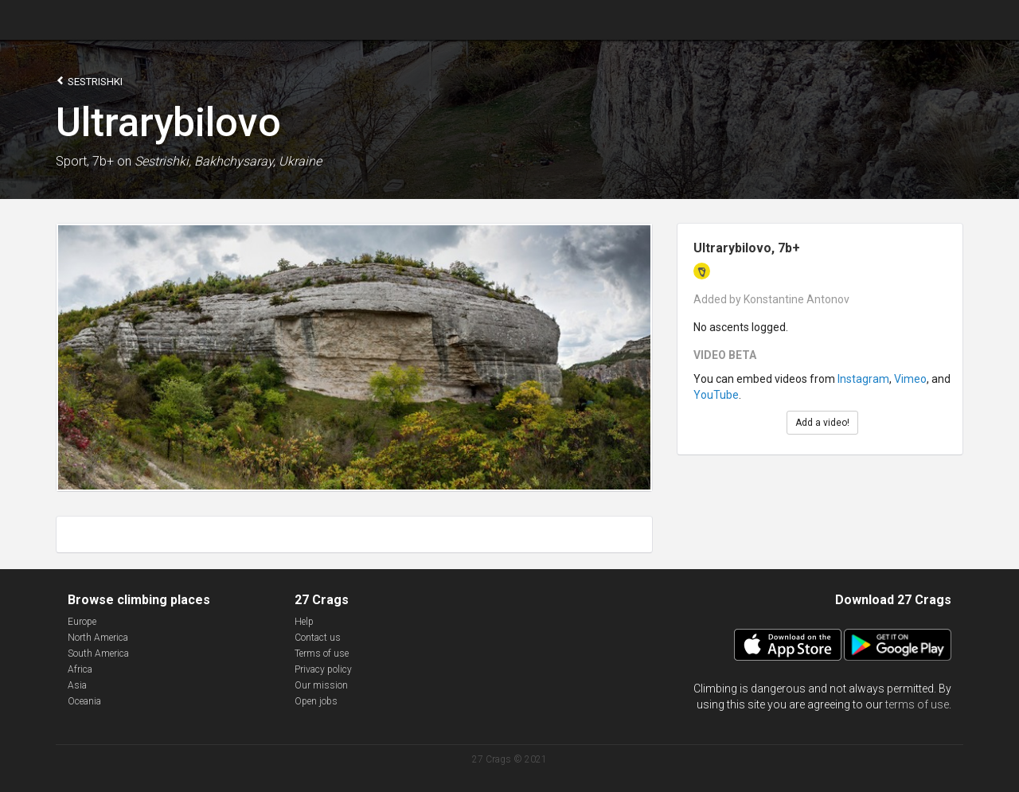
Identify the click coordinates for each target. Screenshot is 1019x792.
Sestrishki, (163, 161)
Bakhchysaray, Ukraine (258, 161)
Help (304, 621)
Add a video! (822, 422)
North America (98, 637)
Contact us (318, 637)
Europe (82, 621)
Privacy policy (323, 669)
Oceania (84, 701)
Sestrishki (89, 81)
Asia (77, 685)
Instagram (863, 379)
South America (98, 653)
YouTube (716, 394)
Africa (80, 669)
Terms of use (322, 653)
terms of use (917, 704)
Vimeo (910, 379)
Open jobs (316, 701)
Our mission (321, 685)
